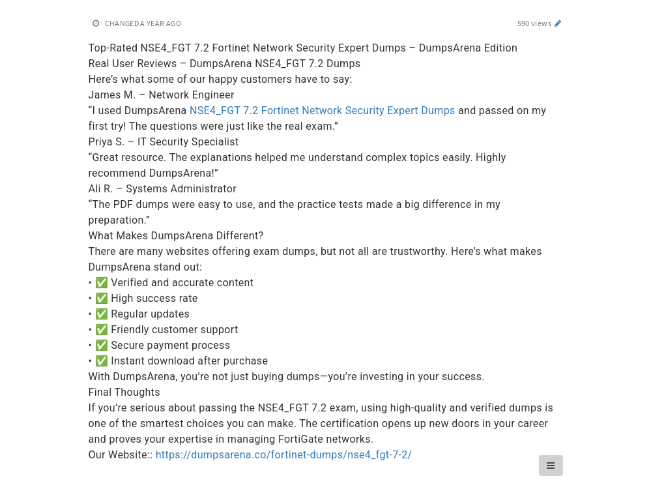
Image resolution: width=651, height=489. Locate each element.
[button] (550, 465)
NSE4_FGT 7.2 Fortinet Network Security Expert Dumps (323, 110)
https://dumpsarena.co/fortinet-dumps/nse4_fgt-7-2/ (284, 455)
